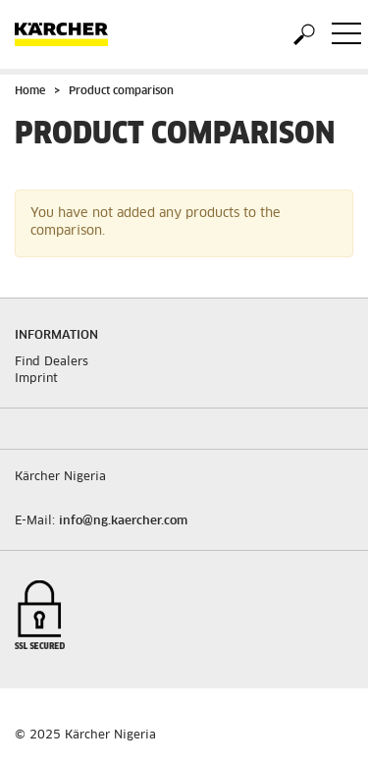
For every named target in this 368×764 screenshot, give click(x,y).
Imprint (36, 379)
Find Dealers (51, 362)
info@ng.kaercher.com (123, 521)
